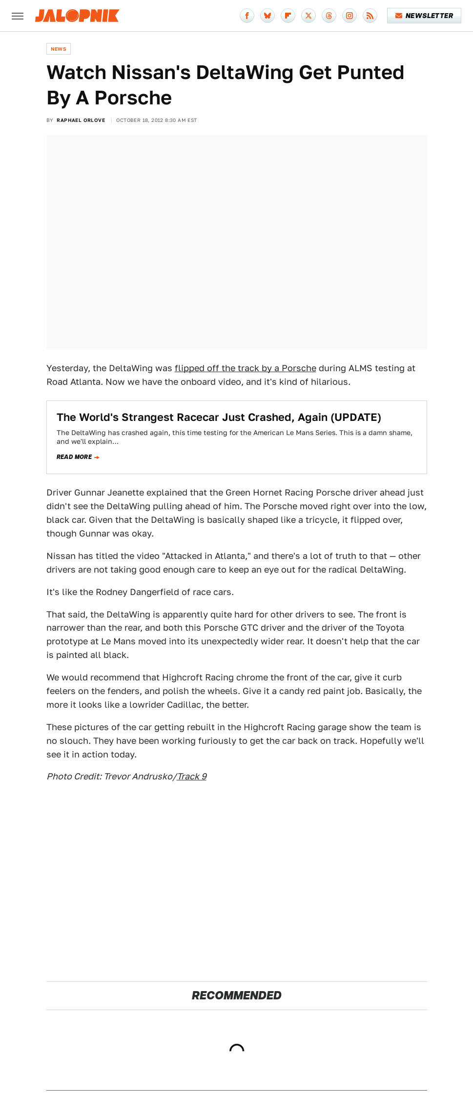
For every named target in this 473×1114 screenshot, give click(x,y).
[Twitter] (308, 15)
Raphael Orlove (81, 120)
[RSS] (370, 15)
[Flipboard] (288, 15)
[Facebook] (247, 15)
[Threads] (329, 15)
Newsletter (424, 15)
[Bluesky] (267, 15)
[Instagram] (349, 15)
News (59, 49)
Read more (74, 457)
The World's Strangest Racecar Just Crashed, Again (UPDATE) (219, 417)
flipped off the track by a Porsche (245, 368)
